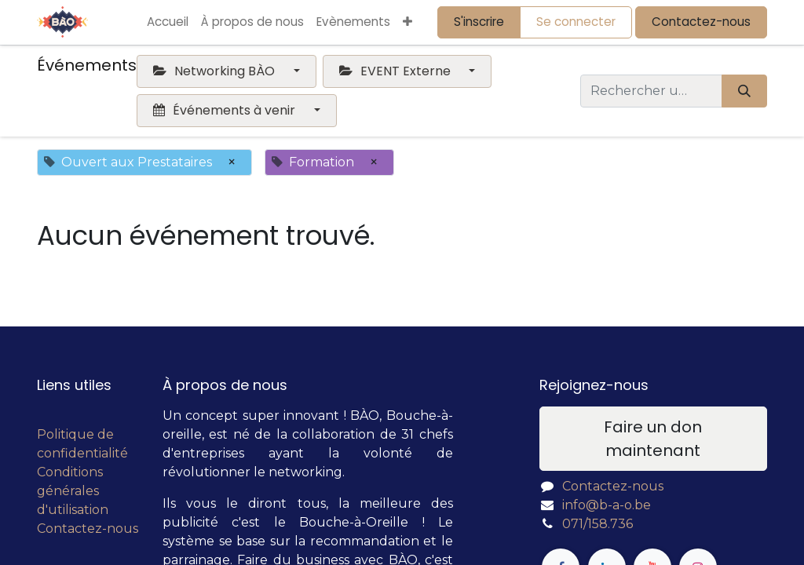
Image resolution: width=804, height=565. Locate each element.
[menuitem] (168, 22)
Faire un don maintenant (653, 438)
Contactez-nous (701, 21)
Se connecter (576, 21)
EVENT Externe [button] (396, 71)
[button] (407, 22)
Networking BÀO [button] (215, 71)
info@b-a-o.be (606, 505)
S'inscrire (479, 21)
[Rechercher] (744, 91)
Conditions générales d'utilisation (72, 491)
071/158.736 (597, 523)
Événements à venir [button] (225, 110)
